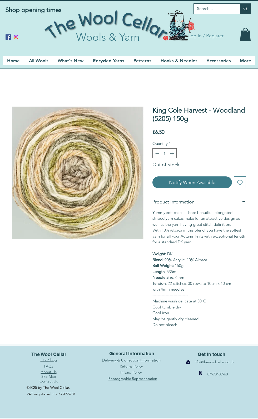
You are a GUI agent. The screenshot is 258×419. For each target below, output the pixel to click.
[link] (245, 34)
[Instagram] (16, 37)
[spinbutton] (164, 153)
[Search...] (213, 9)
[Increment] (172, 153)
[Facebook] (8, 37)
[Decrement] (156, 153)
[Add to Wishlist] (240, 182)
